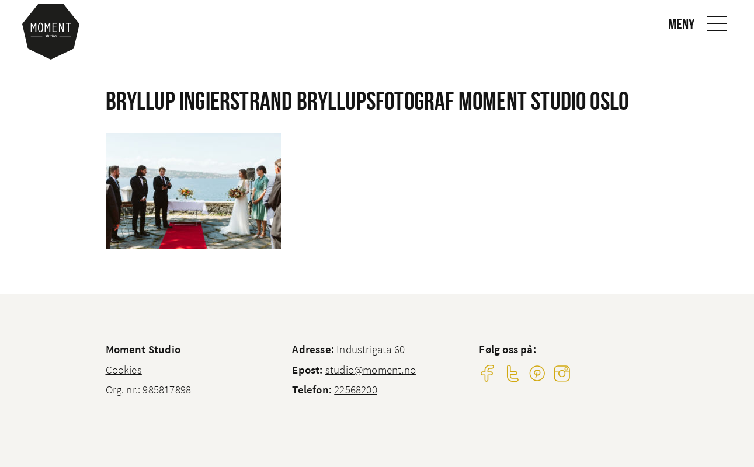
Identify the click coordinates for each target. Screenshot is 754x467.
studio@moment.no (370, 370)
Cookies (124, 370)
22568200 (355, 389)
